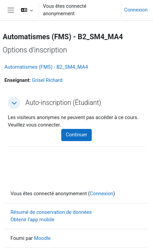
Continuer (76, 135)
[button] (26, 10)
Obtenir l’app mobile (32, 220)
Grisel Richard (47, 80)
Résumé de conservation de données (51, 212)
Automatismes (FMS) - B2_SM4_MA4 (46, 67)
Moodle (42, 238)
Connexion (136, 10)
